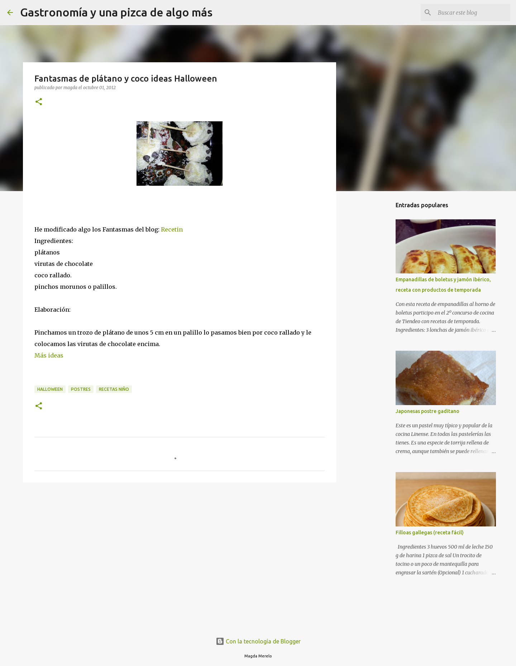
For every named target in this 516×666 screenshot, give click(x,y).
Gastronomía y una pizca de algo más (116, 12)
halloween (50, 389)
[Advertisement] (179, 543)
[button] (38, 102)
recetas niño (114, 389)
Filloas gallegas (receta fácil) (430, 532)
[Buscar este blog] (472, 12)
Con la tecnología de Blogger (258, 641)
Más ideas (48, 355)
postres (81, 389)
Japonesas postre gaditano (427, 411)
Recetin (172, 229)
